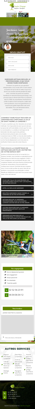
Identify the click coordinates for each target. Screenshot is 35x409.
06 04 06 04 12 (23, 1)
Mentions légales (25, 406)
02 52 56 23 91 (10, 1)
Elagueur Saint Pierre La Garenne (6, 356)
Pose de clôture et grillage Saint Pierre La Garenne (28, 370)
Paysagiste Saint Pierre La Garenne (17, 373)
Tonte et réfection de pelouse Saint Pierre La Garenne (17, 364)
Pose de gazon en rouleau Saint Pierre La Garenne (28, 358)
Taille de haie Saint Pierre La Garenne (5, 365)
